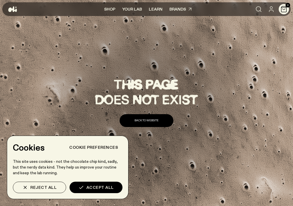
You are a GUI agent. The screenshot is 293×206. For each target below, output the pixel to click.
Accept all (96, 187)
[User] (271, 9)
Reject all (39, 187)
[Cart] (284, 9)
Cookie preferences (93, 147)
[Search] (259, 9)
